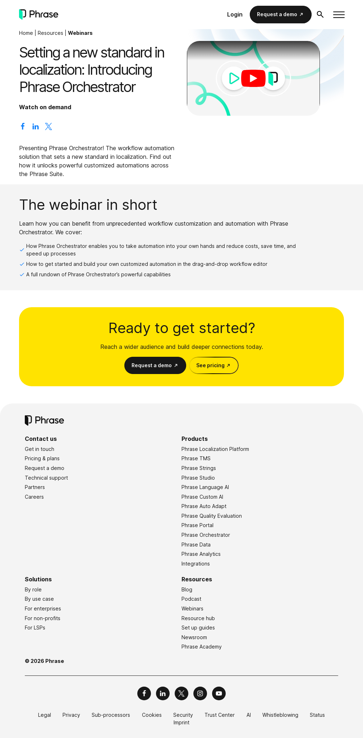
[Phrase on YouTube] (219, 693)
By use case (39, 599)
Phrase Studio (198, 478)
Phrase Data (196, 544)
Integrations (196, 564)
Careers (34, 497)
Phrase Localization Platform (215, 449)
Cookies (152, 715)
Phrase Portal (197, 525)
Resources (50, 33)
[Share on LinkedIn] (35, 128)
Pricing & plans (42, 458)
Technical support (46, 478)
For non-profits (42, 618)
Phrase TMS (196, 458)
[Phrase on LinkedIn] (163, 693)
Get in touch (39, 449)
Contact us (41, 438)
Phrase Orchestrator (206, 535)
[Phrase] (38, 14)
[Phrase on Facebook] (144, 693)
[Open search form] (320, 14)
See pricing (210, 365)
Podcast (191, 599)
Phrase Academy (202, 647)
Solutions (38, 579)
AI (249, 715)
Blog (187, 589)
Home (26, 33)
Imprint (181, 722)
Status (317, 715)
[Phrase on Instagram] (200, 693)
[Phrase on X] (181, 693)
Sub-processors (111, 715)
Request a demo (277, 14)
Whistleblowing (280, 715)
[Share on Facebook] (22, 128)
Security (183, 715)
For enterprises (43, 608)
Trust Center (220, 715)
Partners (35, 487)
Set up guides (198, 627)
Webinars (80, 33)
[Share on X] (48, 128)
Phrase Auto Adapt (204, 506)
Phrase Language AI (205, 487)
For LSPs (35, 627)
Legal (44, 715)
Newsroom (194, 637)
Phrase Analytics (201, 554)
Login (235, 14)
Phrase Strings (199, 468)
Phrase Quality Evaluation (212, 516)
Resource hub (198, 618)
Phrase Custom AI (202, 497)
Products (195, 438)
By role (33, 589)
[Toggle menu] (338, 14)
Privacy (71, 715)
